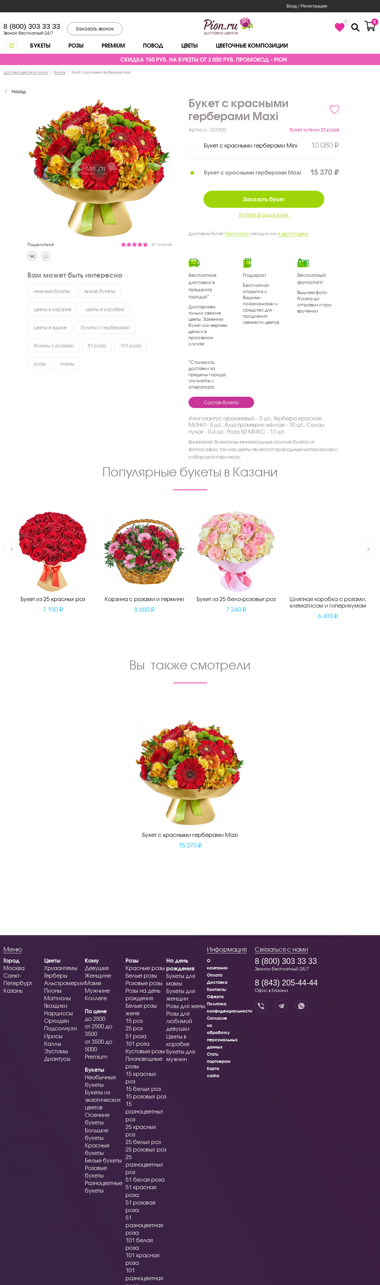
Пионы (53, 990)
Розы (75, 45)
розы (40, 364)
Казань (13, 990)
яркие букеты (100, 291)
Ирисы (53, 1036)
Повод (153, 45)
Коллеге (96, 998)
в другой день (293, 233)
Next (368, 549)
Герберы (55, 975)
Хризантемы (60, 968)
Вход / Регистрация (306, 6)
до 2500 (95, 1018)
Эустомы (56, 1051)
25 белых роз (143, 1141)
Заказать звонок (95, 28)
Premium (113, 45)
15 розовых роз (146, 1096)
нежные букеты (52, 291)
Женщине (98, 975)
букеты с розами (54, 345)
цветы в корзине (52, 309)
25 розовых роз (146, 1149)
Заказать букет (264, 199)
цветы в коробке (105, 309)
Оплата (214, 975)
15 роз (134, 1020)
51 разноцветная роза (144, 1225)
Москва (14, 968)
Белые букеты (103, 1160)
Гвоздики (55, 1005)
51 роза (97, 345)
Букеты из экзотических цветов (103, 1099)
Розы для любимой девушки (179, 1021)
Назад (19, 91)
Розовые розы (144, 983)
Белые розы (141, 975)
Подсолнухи (60, 1028)
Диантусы (57, 1058)
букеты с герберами (105, 327)
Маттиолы (57, 998)
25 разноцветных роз (144, 1164)
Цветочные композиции (252, 45)
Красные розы (145, 968)
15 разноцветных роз (144, 1111)
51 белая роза (145, 1179)
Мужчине (97, 990)
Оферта (215, 996)
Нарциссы (58, 1013)
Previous (12, 549)
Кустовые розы (145, 1051)
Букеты (40, 45)
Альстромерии (64, 983)
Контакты (216, 989)
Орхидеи (56, 1020)
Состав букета (221, 402)
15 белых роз (143, 1088)
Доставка (217, 982)
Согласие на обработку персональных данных (222, 1032)
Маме (93, 983)
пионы (67, 364)
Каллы (52, 1043)
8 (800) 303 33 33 (31, 26)
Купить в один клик (264, 214)
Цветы (189, 45)
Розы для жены (185, 1006)
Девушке (97, 968)
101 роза (130, 345)
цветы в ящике (50, 327)
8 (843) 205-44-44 (286, 982)
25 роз (134, 1028)
